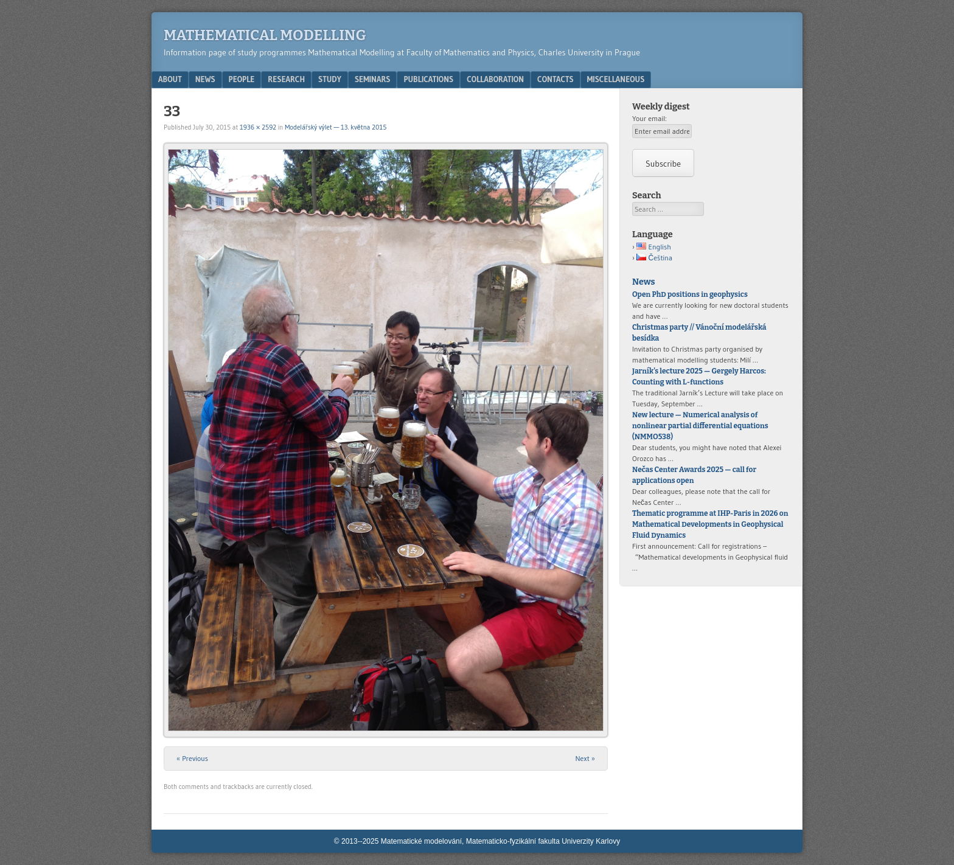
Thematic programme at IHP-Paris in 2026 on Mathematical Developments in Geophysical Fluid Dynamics (710, 524)
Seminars (373, 79)
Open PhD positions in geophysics (690, 294)
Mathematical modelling (265, 35)
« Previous (192, 758)
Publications (428, 79)
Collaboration (495, 79)
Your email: (649, 118)
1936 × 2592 (258, 127)
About (170, 79)
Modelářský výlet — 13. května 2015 (335, 127)
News (205, 79)
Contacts (555, 79)
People (242, 79)
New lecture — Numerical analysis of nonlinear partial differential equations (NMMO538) (700, 426)
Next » (585, 758)
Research (286, 79)
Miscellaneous (616, 79)
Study (329, 79)
